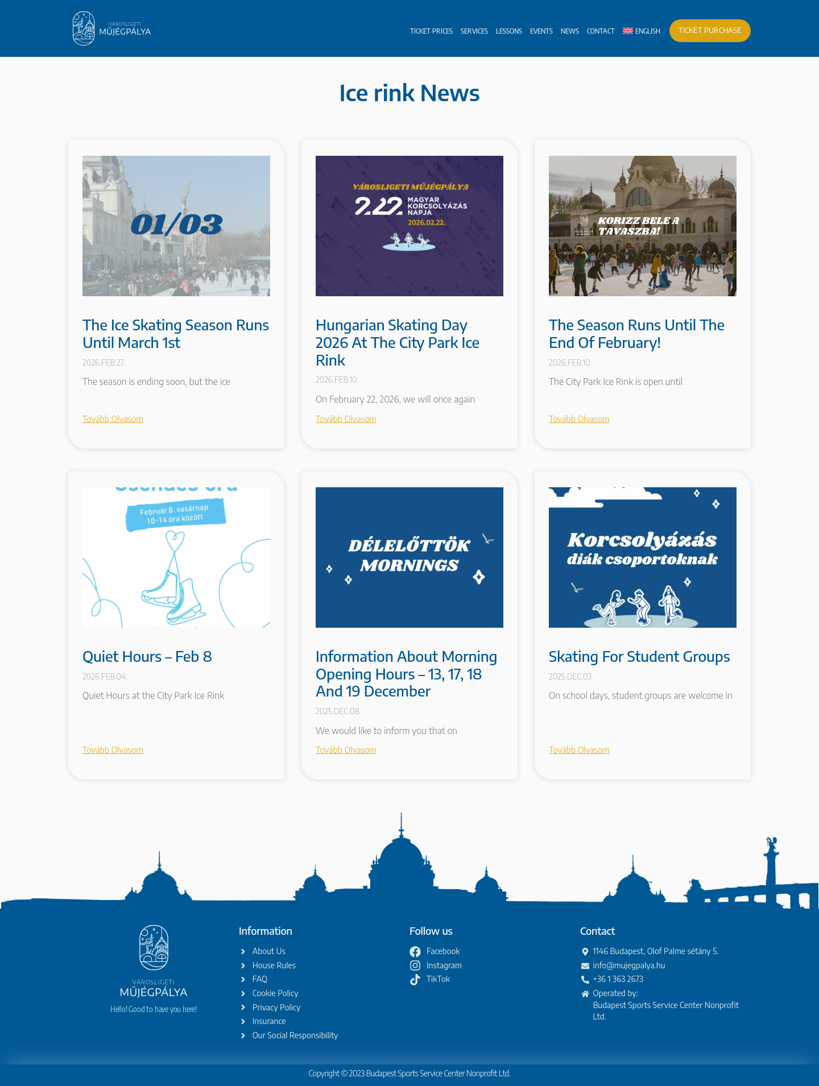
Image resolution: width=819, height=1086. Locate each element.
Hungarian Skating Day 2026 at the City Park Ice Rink (397, 341)
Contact (601, 30)
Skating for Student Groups (639, 655)
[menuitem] (641, 30)
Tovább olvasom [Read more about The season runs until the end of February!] (579, 418)
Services (474, 30)
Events (541, 30)
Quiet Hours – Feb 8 (147, 655)
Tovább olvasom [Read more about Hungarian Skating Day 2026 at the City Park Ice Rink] (346, 418)
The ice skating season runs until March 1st (175, 333)
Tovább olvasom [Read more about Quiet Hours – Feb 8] (112, 749)
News (570, 30)
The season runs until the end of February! (637, 333)
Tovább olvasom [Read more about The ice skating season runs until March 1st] (112, 418)
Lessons (509, 30)
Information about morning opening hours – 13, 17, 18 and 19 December (406, 673)
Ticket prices (431, 30)
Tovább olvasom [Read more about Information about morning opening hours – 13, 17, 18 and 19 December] (346, 749)
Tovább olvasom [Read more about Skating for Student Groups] (579, 749)
